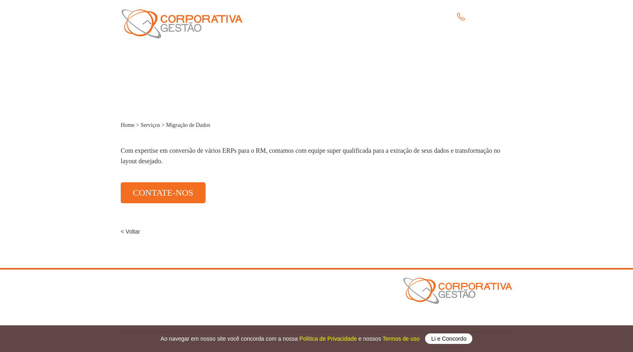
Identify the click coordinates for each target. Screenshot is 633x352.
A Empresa (310, 17)
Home (280, 17)
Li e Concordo (448, 338)
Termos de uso (402, 338)
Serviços (344, 17)
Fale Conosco (410, 17)
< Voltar (130, 231)
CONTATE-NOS (163, 193)
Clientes (373, 17)
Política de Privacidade (329, 338)
